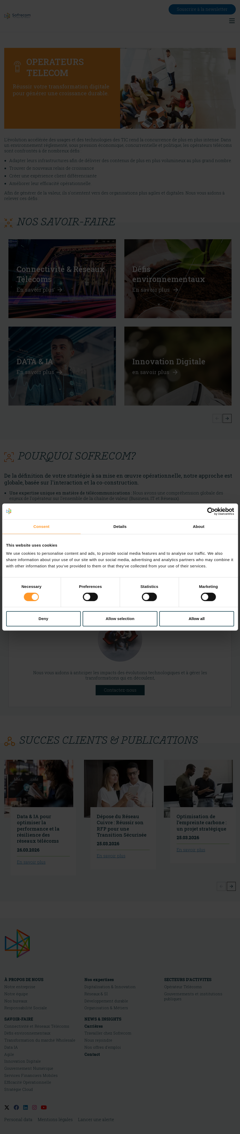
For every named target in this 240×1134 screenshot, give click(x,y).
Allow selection (120, 618)
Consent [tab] (41, 526)
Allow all (197, 618)
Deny (43, 618)
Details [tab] (120, 526)
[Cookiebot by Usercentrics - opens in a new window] (211, 511)
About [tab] (198, 526)
